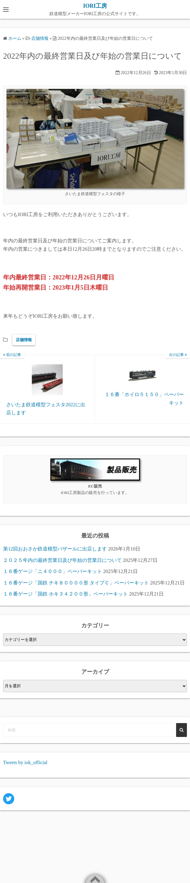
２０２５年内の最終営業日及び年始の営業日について (62, 560)
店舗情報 (24, 339)
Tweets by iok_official (25, 762)
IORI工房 (95, 6)
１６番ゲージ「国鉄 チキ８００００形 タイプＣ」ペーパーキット (76, 582)
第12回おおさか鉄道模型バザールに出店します (55, 548)
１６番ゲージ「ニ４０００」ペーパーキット (52, 571)
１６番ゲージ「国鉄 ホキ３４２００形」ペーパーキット (65, 593)
